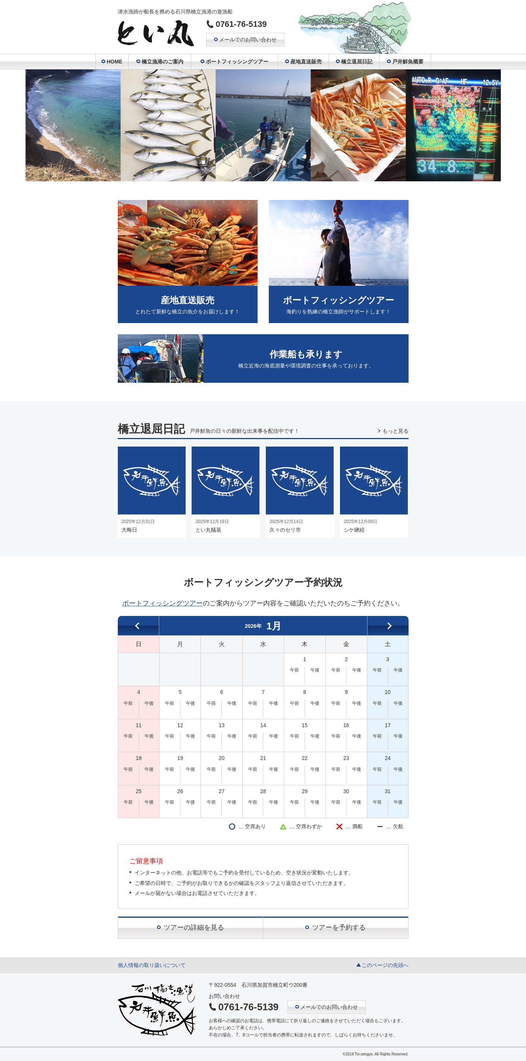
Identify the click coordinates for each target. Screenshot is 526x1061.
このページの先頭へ (385, 965)
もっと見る (395, 431)
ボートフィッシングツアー (162, 603)
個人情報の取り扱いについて (152, 965)
